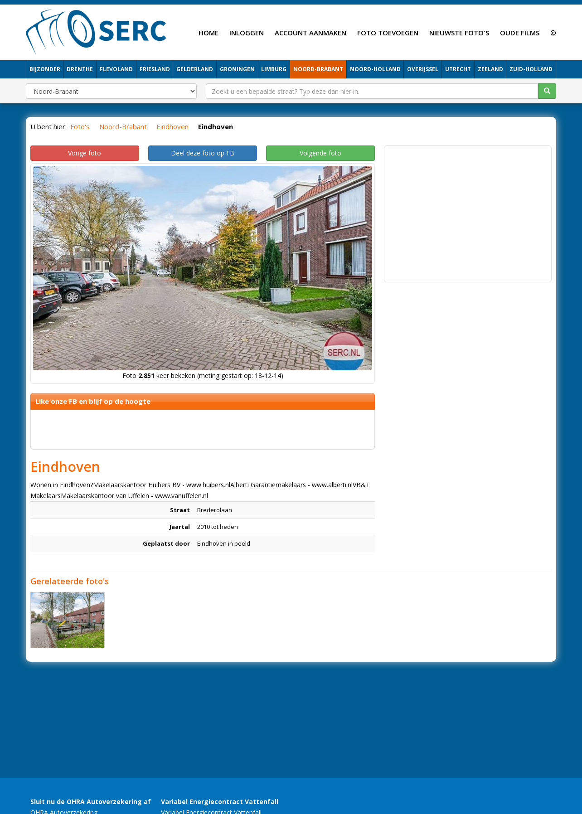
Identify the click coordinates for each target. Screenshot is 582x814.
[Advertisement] (468, 213)
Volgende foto (320, 153)
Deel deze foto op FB (202, 153)
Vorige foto (84, 153)
